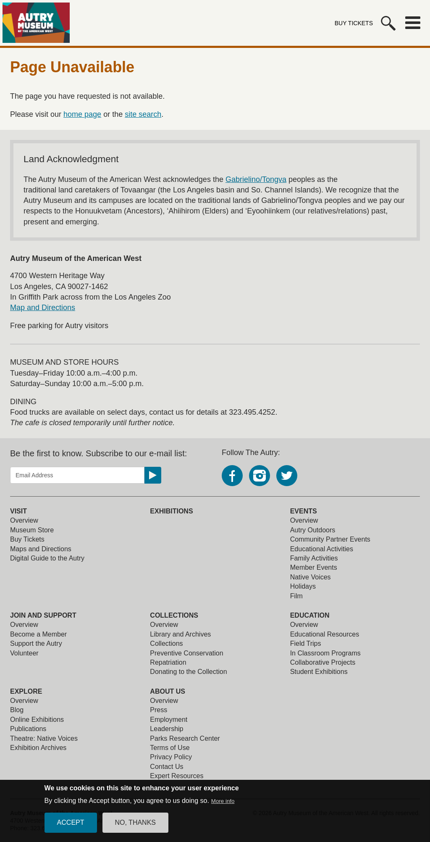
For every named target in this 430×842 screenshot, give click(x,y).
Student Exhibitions (319, 671)
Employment (168, 719)
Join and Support (43, 615)
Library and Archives (180, 634)
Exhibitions (171, 511)
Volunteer (24, 653)
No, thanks (135, 827)
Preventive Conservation (186, 653)
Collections (174, 615)
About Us (167, 691)
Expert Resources (176, 775)
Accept (70, 827)
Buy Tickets (354, 23)
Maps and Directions (40, 549)
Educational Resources (324, 634)
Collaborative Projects (323, 662)
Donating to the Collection (188, 671)
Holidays (303, 586)
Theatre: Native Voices (44, 738)
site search (143, 114)
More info (223, 806)
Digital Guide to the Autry (47, 558)
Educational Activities (321, 549)
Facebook (232, 475)
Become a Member (38, 634)
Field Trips (305, 643)
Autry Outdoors (313, 530)
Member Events (313, 567)
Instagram (259, 475)
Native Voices (310, 577)
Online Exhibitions (37, 719)
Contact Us (166, 766)
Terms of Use (169, 747)
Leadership (166, 728)
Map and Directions (42, 307)
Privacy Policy (171, 756)
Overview (24, 520)
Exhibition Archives (38, 747)
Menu (413, 23)
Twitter (286, 475)
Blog (17, 709)
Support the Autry (36, 643)
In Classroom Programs (325, 653)
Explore (26, 691)
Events (303, 511)
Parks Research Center (185, 738)
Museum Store (32, 530)
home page (82, 114)
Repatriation (168, 662)
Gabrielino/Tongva (255, 179)
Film (296, 596)
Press (158, 709)
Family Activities (314, 558)
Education (310, 615)
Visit (18, 511)
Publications (28, 728)
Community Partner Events (330, 539)
